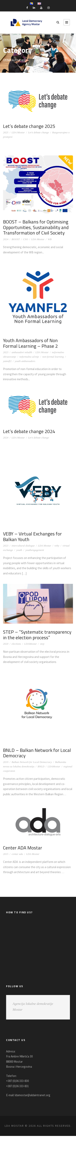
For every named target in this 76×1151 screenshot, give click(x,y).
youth (19, 550)
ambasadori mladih (22, 352)
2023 (5, 352)
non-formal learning (53, 356)
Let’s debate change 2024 (30, 431)
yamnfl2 (7, 361)
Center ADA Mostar (23, 852)
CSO (25, 239)
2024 (5, 239)
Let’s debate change (38, 132)
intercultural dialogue (23, 545)
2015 (5, 859)
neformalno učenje (29, 356)
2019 (5, 762)
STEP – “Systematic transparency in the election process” (38, 634)
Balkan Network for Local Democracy (32, 762)
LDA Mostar (18, 132)
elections (16, 643)
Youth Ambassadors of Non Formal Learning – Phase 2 (31, 343)
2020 (5, 643)
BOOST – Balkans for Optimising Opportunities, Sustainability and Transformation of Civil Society (37, 227)
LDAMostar (30, 643)
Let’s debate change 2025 (30, 126)
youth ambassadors (25, 361)
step (42, 643)
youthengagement (34, 550)
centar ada (17, 859)
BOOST (16, 239)
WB (49, 239)
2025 (5, 132)
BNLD (41, 766)
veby (57, 545)
